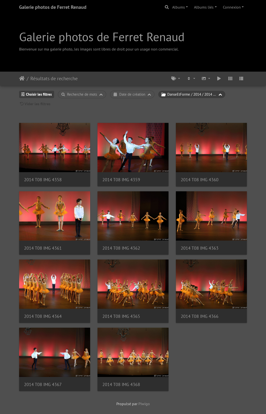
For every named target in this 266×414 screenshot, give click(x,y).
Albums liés (204, 7)
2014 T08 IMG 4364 (43, 316)
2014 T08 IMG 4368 (121, 384)
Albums (178, 7)
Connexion (232, 7)
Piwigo (144, 403)
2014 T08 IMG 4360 (199, 179)
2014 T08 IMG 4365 (121, 316)
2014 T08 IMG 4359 (121, 179)
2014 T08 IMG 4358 (43, 179)
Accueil (22, 78)
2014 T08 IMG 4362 (121, 248)
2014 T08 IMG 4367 (43, 384)
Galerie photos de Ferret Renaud (52, 7)
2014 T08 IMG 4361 (43, 248)
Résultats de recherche (54, 78)
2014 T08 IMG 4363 (199, 248)
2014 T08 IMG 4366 (199, 316)
